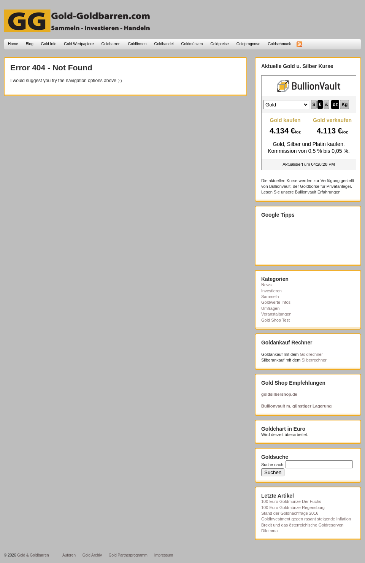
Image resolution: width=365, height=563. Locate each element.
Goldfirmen (137, 44)
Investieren (271, 291)
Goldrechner (311, 354)
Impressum (163, 555)
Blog (29, 44)
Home (13, 44)
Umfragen (270, 308)
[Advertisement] (299, 241)
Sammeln (270, 296)
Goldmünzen (192, 44)
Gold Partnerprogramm (128, 555)
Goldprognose (248, 44)
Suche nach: (272, 464)
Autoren (69, 555)
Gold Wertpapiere (79, 44)
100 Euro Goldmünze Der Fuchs (291, 501)
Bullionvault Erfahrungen (318, 192)
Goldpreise (219, 44)
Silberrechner (314, 360)
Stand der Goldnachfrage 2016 (289, 513)
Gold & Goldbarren (33, 555)
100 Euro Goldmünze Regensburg (293, 507)
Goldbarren (111, 44)
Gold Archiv (92, 555)
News (266, 284)
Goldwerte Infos (275, 302)
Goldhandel (163, 44)
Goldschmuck (279, 44)
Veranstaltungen (276, 314)
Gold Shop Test (275, 320)
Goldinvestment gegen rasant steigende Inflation (306, 519)
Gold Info (49, 44)
